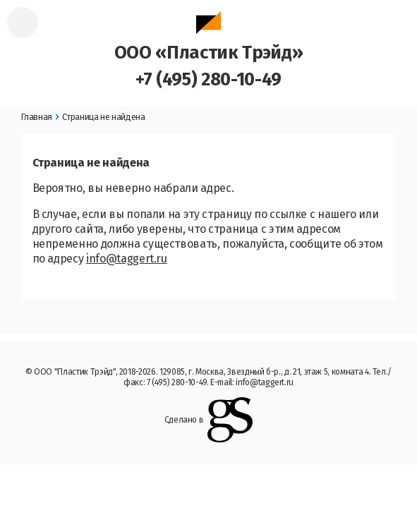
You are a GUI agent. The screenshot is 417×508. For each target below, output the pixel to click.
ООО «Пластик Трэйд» (208, 37)
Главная (37, 116)
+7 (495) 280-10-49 (208, 79)
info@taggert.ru (126, 258)
